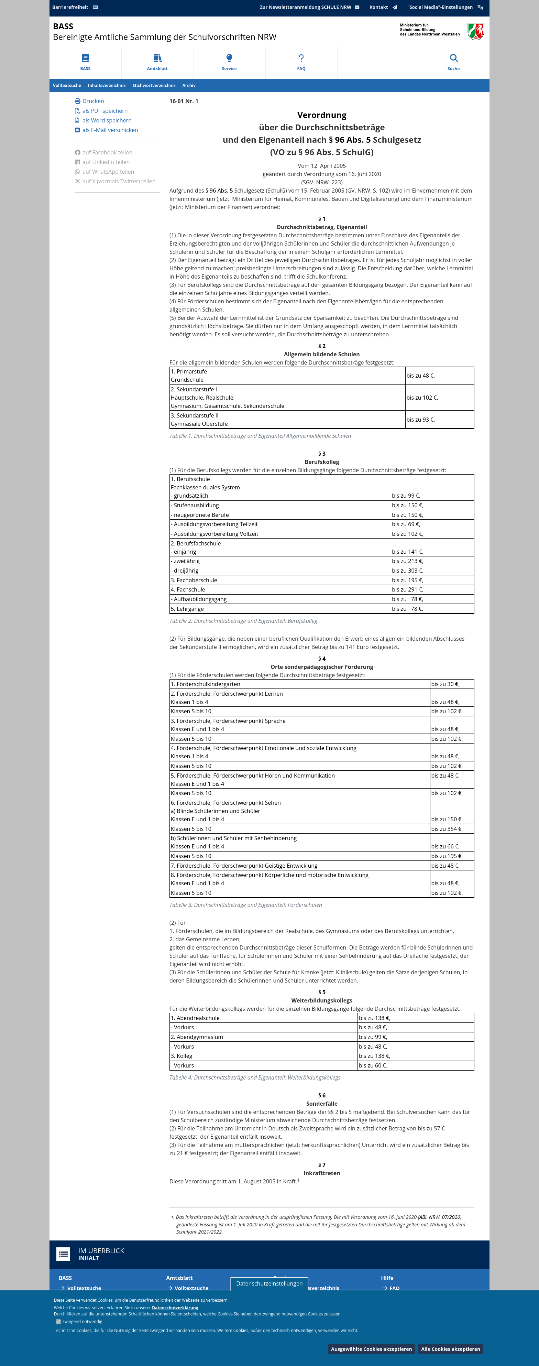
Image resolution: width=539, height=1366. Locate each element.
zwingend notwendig (82, 1321)
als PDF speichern (101, 111)
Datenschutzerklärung (175, 1308)
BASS (85, 63)
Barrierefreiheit (76, 7)
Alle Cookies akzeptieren (450, 1349)
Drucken (89, 101)
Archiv (189, 85)
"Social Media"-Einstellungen (446, 7)
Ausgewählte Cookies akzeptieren (371, 1349)
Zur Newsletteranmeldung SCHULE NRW (311, 7)
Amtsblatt (157, 63)
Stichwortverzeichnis (153, 85)
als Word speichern (103, 120)
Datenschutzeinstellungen (269, 1283)
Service (229, 63)
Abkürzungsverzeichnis (310, 1288)
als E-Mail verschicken (106, 130)
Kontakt (385, 7)
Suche (454, 63)
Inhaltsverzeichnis (106, 85)
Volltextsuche (67, 85)
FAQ (301, 63)
